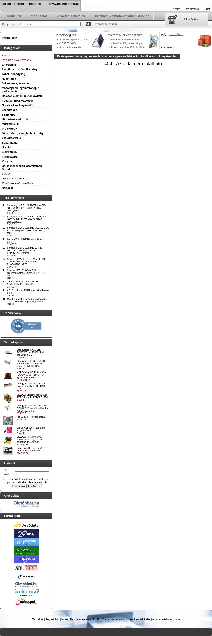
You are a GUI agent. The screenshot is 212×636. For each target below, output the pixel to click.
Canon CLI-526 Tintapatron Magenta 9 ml (31, 429)
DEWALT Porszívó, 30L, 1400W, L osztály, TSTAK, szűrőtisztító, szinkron (30, 439)
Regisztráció (52, 619)
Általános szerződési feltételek (133, 619)
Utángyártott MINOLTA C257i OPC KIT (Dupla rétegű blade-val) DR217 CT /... (32, 408)
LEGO (6, 173)
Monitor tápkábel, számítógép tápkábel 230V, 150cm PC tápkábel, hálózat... (27, 300)
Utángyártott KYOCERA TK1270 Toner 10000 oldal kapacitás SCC (30, 352)
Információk (107, 619)
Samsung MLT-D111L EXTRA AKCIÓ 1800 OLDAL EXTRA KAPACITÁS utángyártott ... (26, 208)
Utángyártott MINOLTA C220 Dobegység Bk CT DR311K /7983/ (31, 386)
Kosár (64, 619)
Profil (96, 619)
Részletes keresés (80, 619)
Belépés (175, 8)
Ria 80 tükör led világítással (31, 417)
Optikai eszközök (13, 178)
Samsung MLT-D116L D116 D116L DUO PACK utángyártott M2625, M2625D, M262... (28, 230)
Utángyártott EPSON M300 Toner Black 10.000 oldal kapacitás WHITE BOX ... (31, 363)
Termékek (37, 619)
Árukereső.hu (26, 595)
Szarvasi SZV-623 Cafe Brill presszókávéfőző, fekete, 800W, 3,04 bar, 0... (26, 273)
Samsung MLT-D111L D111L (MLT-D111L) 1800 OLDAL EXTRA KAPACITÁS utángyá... (25, 250)
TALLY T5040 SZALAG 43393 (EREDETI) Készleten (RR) (22, 282)
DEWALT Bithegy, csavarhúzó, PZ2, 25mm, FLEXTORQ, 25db (33, 396)
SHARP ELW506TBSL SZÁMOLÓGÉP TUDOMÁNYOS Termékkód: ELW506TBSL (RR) (27, 261)
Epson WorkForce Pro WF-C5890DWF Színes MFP (31, 449)
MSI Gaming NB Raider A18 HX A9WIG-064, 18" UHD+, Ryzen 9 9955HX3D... (31, 375)
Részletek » (167, 47)
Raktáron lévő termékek (17, 183)
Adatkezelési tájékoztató (166, 619)
